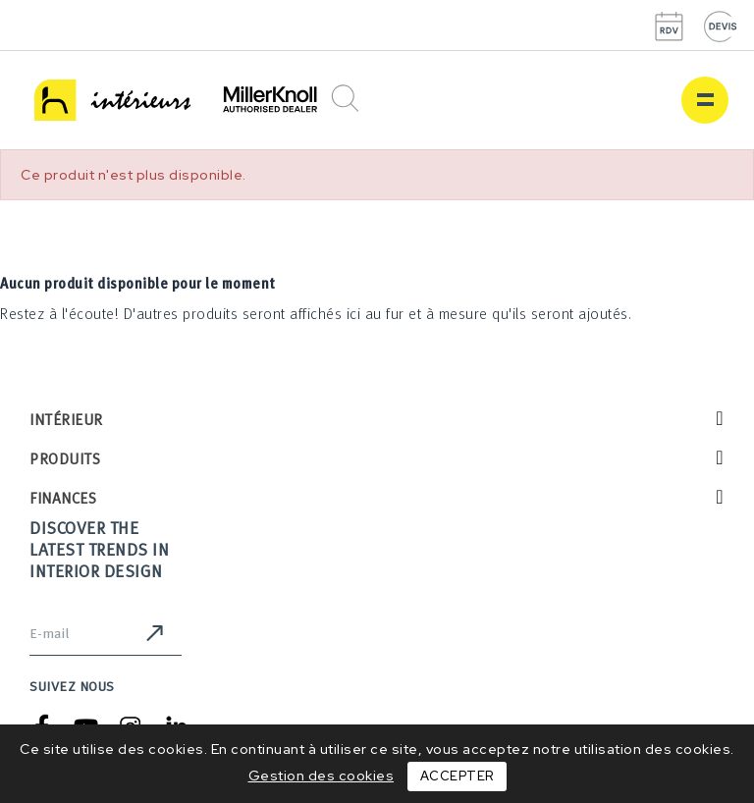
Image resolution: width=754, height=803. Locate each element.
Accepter (457, 776)
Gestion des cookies (321, 775)
